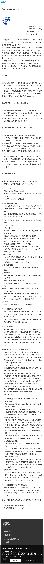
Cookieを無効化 (29, 560)
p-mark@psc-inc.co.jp (25, 508)
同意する (15, 561)
